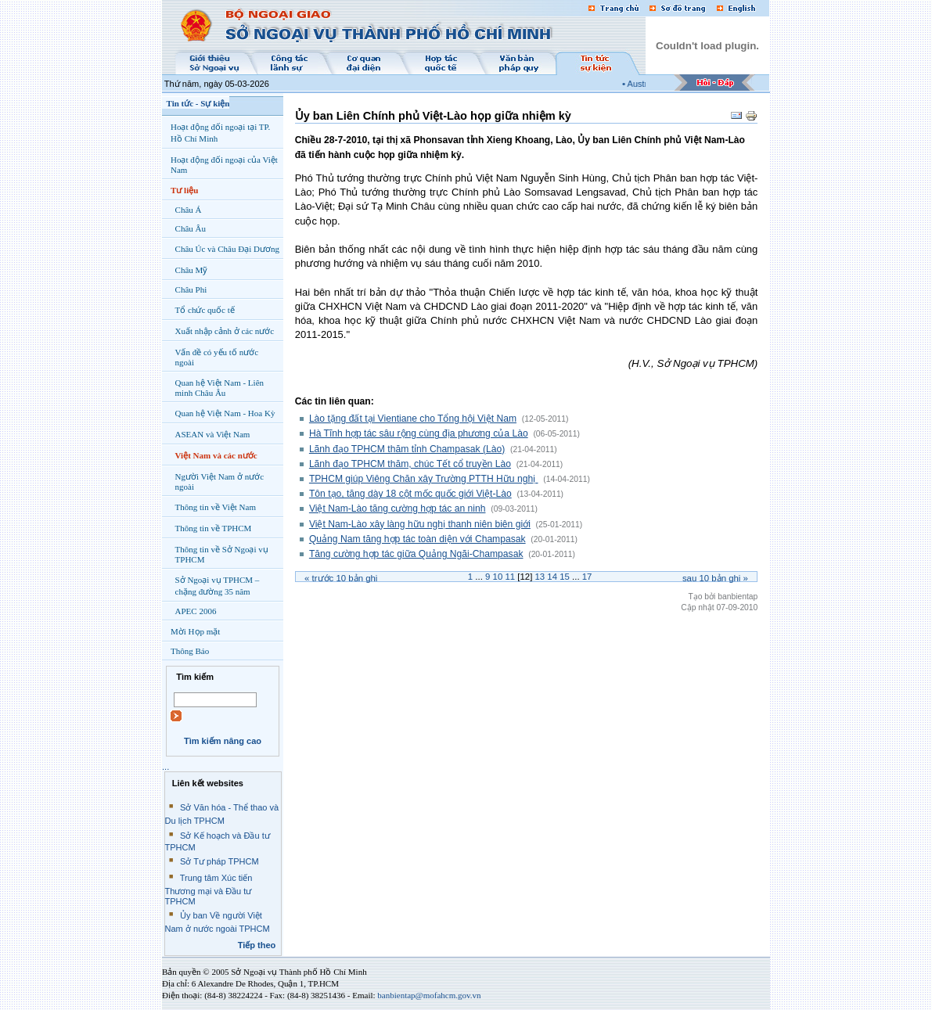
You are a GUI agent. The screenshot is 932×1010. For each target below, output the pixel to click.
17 (587, 576)
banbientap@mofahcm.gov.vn (428, 995)
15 (565, 576)
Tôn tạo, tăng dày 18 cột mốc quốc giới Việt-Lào (410, 493)
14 (552, 576)
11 (510, 576)
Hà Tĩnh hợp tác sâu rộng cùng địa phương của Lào (418, 433)
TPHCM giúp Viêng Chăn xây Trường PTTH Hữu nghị (423, 478)
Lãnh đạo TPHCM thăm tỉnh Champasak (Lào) (407, 449)
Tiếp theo (257, 945)
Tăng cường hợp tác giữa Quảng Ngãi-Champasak (416, 553)
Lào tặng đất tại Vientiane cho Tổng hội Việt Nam (412, 418)
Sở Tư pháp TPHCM (219, 861)
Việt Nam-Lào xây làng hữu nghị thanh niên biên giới (420, 524)
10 (498, 576)
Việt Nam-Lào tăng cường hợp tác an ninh (397, 508)
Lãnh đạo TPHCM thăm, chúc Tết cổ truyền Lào (410, 463)
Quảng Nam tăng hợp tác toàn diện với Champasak (417, 539)
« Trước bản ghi (340, 578)
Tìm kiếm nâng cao (222, 741)
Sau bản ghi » (715, 578)
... (165, 766)
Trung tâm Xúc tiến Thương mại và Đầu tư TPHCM (209, 889)
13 (539, 576)
